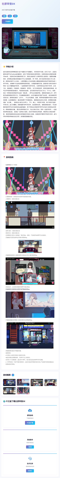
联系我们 (30, 470)
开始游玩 (7, 21)
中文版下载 (30, 423)
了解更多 (30, 447)
